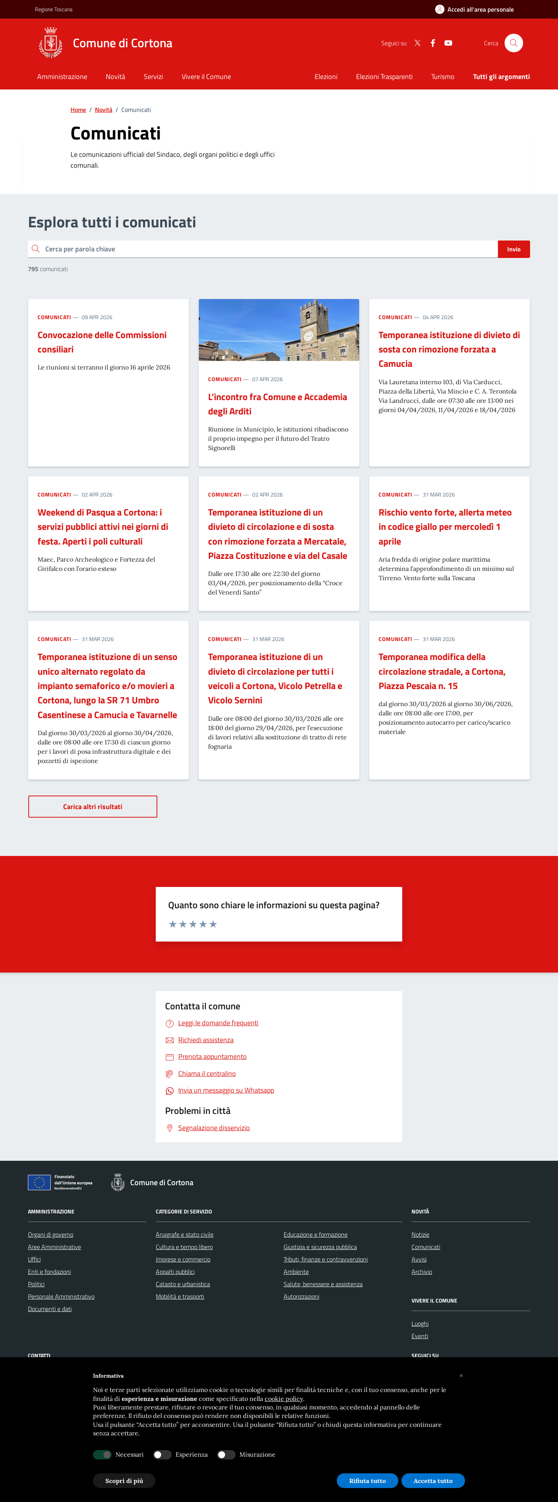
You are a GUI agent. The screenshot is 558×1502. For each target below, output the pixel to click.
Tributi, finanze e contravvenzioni (326, 1259)
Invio (514, 249)
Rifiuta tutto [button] (367, 1481)
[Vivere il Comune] (206, 77)
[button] (461, 1376)
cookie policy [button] (284, 1398)
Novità (103, 109)
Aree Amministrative (54, 1246)
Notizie (420, 1234)
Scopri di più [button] (124, 1481)
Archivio (422, 1271)
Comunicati (54, 317)
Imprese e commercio (183, 1259)
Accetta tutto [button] (433, 1481)
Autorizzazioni (301, 1296)
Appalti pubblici (175, 1271)
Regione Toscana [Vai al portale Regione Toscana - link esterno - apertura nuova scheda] (53, 9)
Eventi (420, 1335)
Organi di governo (50, 1234)
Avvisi (419, 1259)
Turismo (443, 76)
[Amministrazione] (62, 77)
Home (78, 109)
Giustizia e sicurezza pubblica (320, 1246)
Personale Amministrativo (61, 1296)
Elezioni (326, 76)
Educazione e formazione (316, 1234)
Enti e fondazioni (49, 1271)
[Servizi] (153, 77)
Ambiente (296, 1271)
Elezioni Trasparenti (384, 76)
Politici (36, 1284)
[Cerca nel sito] (514, 43)
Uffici (34, 1259)
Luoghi (420, 1323)
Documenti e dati (50, 1308)
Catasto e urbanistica (183, 1284)
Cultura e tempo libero (184, 1246)
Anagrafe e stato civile (185, 1234)
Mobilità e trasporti (180, 1296)
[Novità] (115, 77)
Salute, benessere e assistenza (323, 1284)
